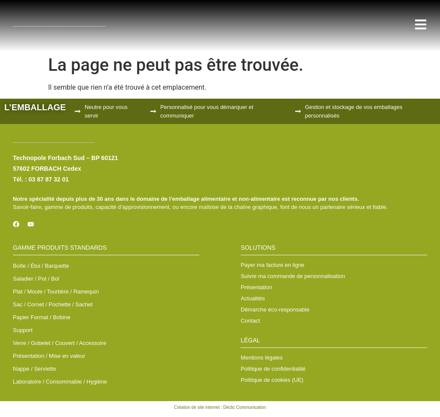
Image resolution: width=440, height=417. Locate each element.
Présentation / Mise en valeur (49, 356)
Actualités (253, 298)
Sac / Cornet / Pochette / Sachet (53, 304)
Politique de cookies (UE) (272, 380)
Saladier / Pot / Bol (36, 278)
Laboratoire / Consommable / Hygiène (60, 381)
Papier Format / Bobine (41, 317)
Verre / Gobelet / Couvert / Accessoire (60, 343)
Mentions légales (262, 357)
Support (23, 330)
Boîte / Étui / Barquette (41, 266)
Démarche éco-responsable (275, 309)
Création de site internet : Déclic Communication (220, 407)
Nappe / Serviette (34, 369)
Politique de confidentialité (273, 369)
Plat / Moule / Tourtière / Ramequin (56, 291)
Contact (250, 320)
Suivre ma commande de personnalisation (293, 276)
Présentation (256, 287)
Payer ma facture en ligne (272, 265)
